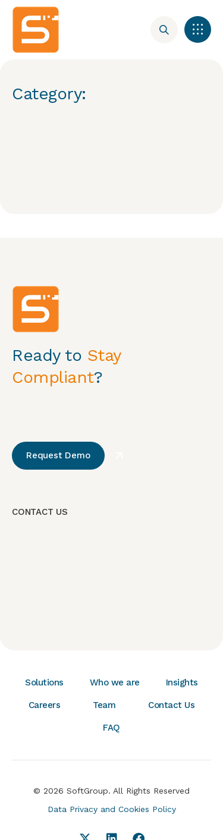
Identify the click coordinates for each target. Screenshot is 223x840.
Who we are (115, 682)
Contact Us (171, 705)
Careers (45, 705)
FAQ (111, 727)
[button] (198, 29)
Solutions (44, 682)
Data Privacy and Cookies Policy (112, 809)
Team (104, 705)
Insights (182, 682)
